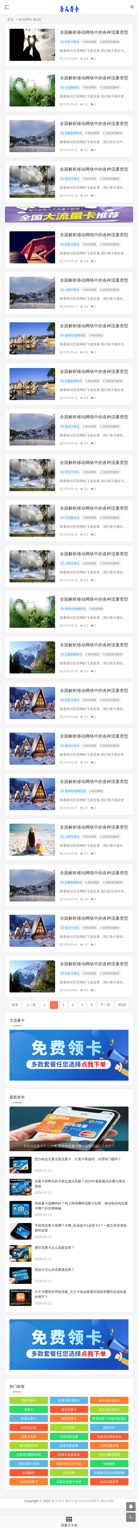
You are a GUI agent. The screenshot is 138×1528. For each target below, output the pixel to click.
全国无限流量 (69, 1443)
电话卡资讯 (70, 179)
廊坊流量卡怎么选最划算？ (55, 1254)
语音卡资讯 (70, 42)
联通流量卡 (28, 1425)
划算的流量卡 (28, 1488)
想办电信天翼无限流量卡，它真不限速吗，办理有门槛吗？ (78, 1165)
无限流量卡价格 (28, 1470)
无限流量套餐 (109, 1452)
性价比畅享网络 (109, 1461)
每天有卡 (58, 1507)
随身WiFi (109, 1434)
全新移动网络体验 (28, 1461)
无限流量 (69, 1479)
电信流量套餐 (109, 1488)
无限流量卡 (28, 1407)
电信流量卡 (69, 1425)
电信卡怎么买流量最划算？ (55, 1276)
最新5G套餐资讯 (73, 337)
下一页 (105, 1011)
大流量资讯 (70, 88)
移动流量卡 (69, 1416)
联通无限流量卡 (69, 1407)
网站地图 (107, 1507)
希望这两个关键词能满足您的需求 (109, 1425)
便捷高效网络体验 (109, 1443)
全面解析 (29, 1479)
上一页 (31, 1011)
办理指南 (69, 1434)
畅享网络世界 (28, 1452)
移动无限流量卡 (109, 1407)
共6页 (122, 1011)
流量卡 (28, 1416)
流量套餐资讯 (71, 133)
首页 (10, 19)
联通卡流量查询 (69, 1461)
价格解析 (109, 1470)
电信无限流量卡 (109, 1416)
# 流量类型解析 (110, 42)
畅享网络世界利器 (69, 1470)
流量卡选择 (28, 1443)
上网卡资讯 (70, 291)
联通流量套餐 (69, 1452)
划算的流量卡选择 (69, 1488)
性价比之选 (28, 1434)
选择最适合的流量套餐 (109, 1479)
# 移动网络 (90, 42)
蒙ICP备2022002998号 (82, 1507)
